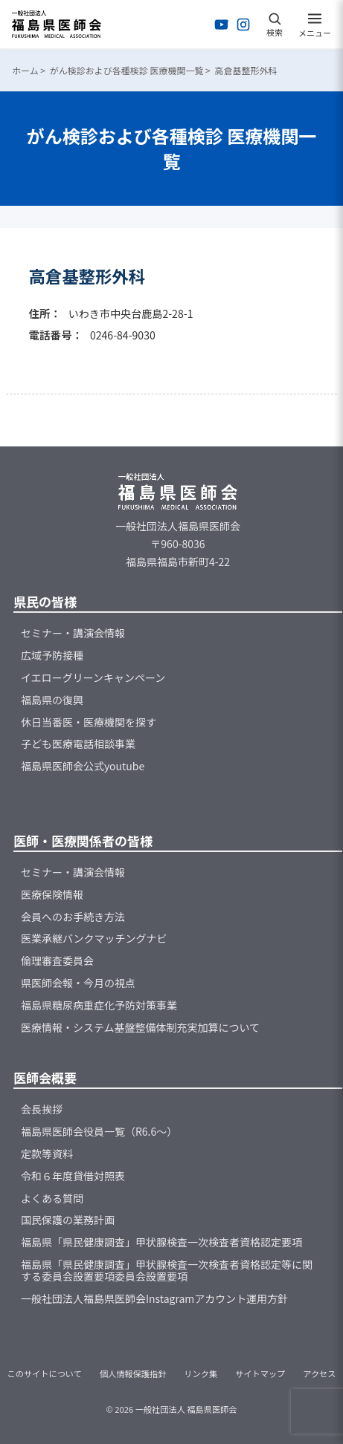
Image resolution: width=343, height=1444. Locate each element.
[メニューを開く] (314, 24)
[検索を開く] (274, 24)
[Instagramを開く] (243, 24)
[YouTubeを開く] (222, 24)
